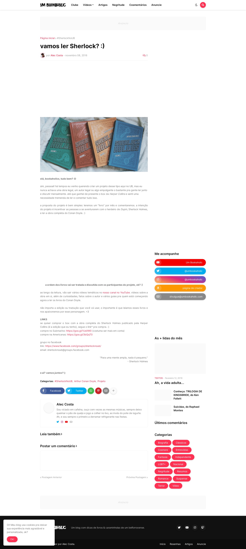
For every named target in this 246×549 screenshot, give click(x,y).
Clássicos (181, 442)
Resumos (182, 471)
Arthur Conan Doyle (85, 381)
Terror (161, 485)
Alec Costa (65, 404)
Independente (183, 457)
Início (163, 544)
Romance (163, 478)
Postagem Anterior (52, 477)
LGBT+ (162, 464)
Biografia (163, 442)
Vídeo (176, 485)
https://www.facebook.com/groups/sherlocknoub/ (73, 345)
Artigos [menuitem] (102, 4)
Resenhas (175, 544)
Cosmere (163, 449)
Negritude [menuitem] (118, 4)
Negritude (163, 471)
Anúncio (123, 23)
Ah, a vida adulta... (169, 383)
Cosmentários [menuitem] (138, 4)
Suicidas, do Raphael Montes (186, 408)
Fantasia (162, 457)
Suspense (181, 478)
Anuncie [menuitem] (156, 4)
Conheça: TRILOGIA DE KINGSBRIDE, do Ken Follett (188, 395)
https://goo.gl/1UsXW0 (79, 330)
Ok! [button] (12, 539)
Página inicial (47, 38)
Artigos (189, 544)
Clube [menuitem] (74, 4)
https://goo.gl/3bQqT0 (80, 334)
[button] (196, 5)
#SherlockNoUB (66, 38)
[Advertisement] (94, 89)
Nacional (178, 464)
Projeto (101, 381)
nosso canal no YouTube (116, 292)
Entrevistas (182, 449)
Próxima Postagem (136, 477)
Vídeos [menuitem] (87, 4)
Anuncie (201, 544)
